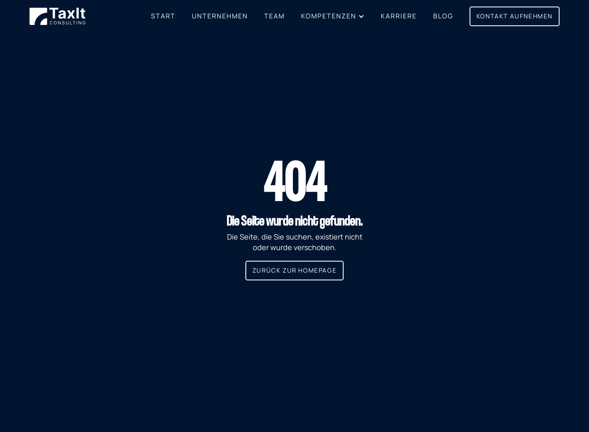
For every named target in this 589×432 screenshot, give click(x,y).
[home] (57, 16)
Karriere (399, 15)
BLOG (443, 15)
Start (163, 15)
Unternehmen (220, 15)
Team (274, 15)
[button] (332, 16)
